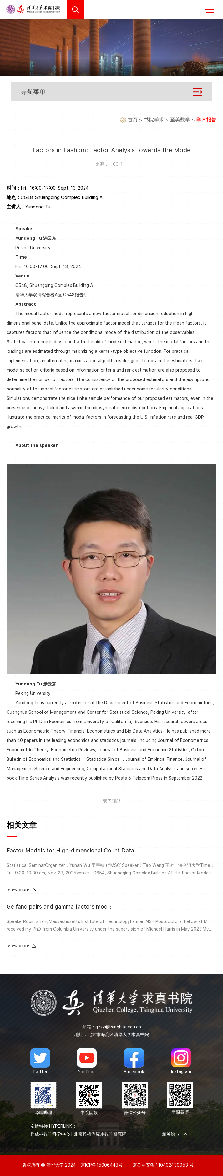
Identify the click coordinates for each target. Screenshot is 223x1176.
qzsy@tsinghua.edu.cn (118, 1026)
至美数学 (180, 120)
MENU (209, 10)
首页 (133, 120)
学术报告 (206, 120)
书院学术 (154, 120)
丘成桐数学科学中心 (50, 1133)
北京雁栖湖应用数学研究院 (100, 1133)
